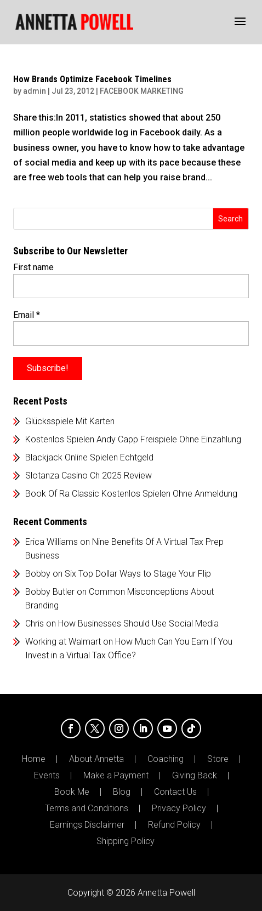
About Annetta (96, 759)
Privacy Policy (179, 808)
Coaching (165, 759)
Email (26, 315)
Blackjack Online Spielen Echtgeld (89, 457)
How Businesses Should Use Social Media (138, 623)
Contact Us (175, 792)
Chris (34, 623)
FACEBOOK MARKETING (142, 91)
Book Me (71, 792)
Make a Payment (116, 775)
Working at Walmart (63, 641)
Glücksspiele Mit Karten (70, 421)
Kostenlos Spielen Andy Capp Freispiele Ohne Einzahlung (133, 439)
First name (33, 267)
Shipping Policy (125, 841)
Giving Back (194, 775)
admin (34, 91)
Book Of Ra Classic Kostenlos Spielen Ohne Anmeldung (131, 493)
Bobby (37, 573)
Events (47, 775)
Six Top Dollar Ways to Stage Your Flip (138, 573)
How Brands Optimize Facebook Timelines (92, 79)
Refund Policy (174, 825)
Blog (121, 792)
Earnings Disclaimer (87, 825)
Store (218, 759)
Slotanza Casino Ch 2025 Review (88, 475)
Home (33, 759)
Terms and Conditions (86, 808)
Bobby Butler (50, 592)
